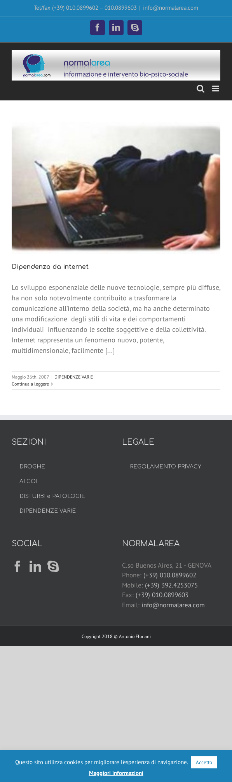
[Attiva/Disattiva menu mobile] (216, 88)
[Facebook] (17, 566)
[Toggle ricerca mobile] (200, 88)
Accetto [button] (204, 762)
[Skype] (53, 566)
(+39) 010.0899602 (169, 575)
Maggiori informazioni (116, 773)
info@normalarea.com (170, 7)
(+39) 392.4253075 (171, 585)
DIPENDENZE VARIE (73, 377)
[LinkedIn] (35, 566)
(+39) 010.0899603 (162, 595)
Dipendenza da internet (50, 266)
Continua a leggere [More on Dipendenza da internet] (30, 384)
